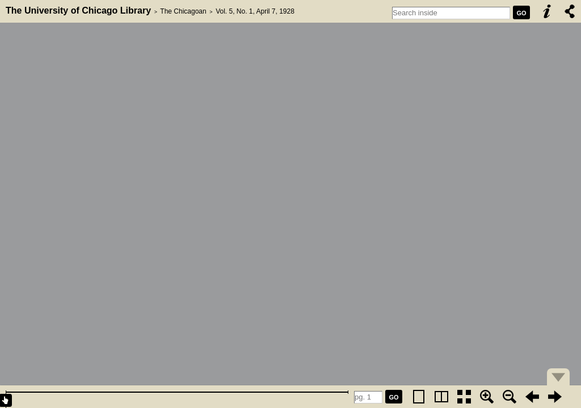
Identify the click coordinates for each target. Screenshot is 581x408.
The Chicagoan (183, 11)
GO (521, 13)
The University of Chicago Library (78, 10)
